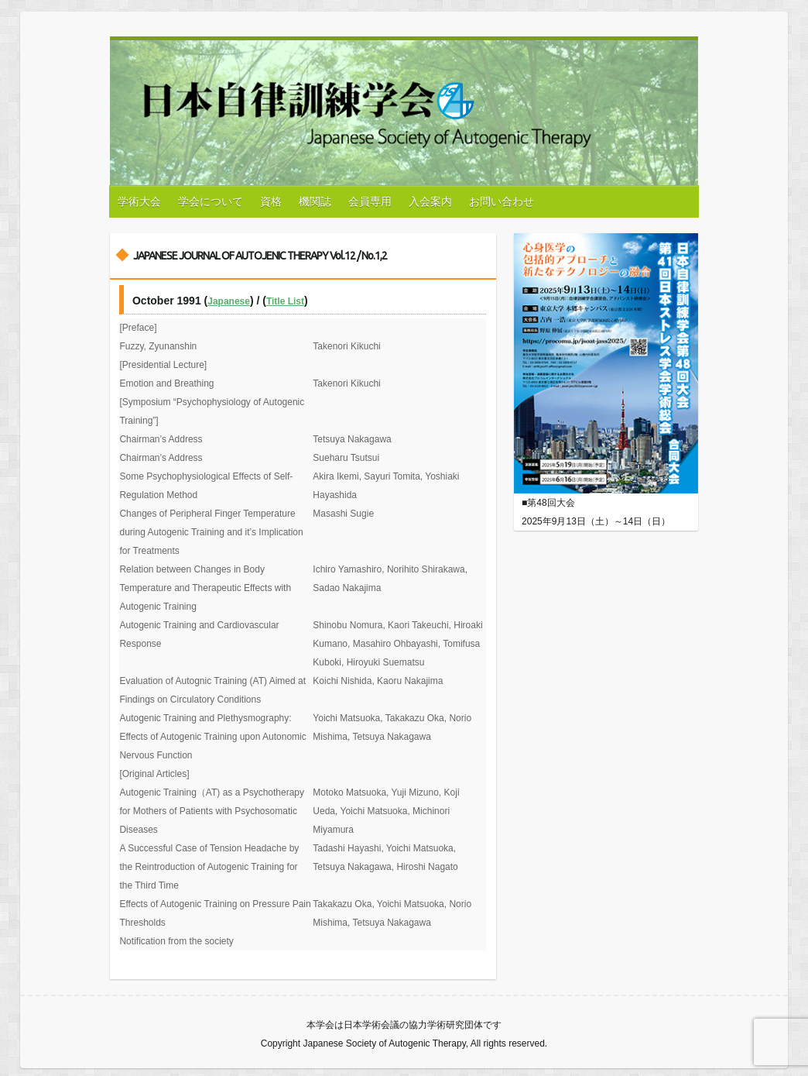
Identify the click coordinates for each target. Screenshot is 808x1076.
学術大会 (139, 201)
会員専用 (370, 201)
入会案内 (430, 201)
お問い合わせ (501, 201)
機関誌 (315, 201)
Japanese (228, 301)
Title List (285, 301)
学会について (210, 201)
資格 (271, 201)
